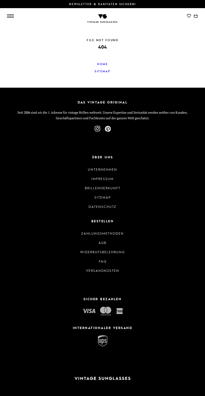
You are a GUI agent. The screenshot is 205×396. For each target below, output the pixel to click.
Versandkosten (102, 270)
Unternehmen (102, 169)
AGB (102, 242)
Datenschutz (102, 206)
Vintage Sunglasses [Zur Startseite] (102, 22)
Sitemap (102, 71)
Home (102, 64)
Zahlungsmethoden (102, 233)
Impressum (102, 178)
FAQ (102, 261)
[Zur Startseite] (102, 16)
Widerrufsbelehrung (102, 252)
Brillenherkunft (102, 188)
